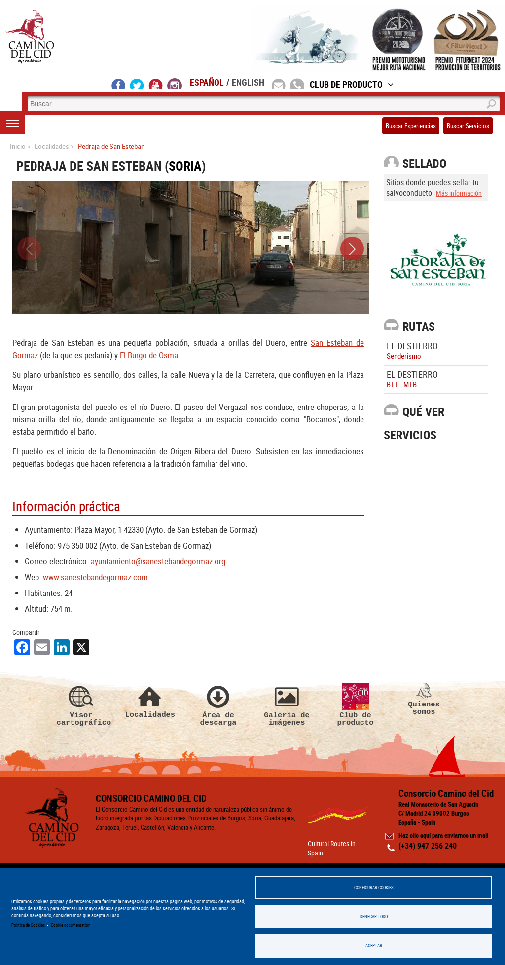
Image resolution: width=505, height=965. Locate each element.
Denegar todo (374, 916)
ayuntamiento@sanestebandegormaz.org (158, 561)
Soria (185, 166)
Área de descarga (218, 705)
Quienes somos (424, 699)
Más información (459, 193)
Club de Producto (352, 84)
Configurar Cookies (374, 887)
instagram (174, 83)
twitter (137, 83)
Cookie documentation (70, 925)
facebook (118, 83)
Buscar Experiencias (411, 125)
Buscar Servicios (468, 125)
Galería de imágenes (287, 705)
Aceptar (373, 945)
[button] (352, 248)
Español (207, 82)
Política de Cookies (28, 925)
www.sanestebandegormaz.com (95, 577)
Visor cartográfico (81, 705)
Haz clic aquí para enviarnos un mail (443, 835)
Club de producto (355, 705)
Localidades (150, 701)
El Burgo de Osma (149, 355)
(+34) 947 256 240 (427, 845)
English (248, 82)
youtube (155, 83)
